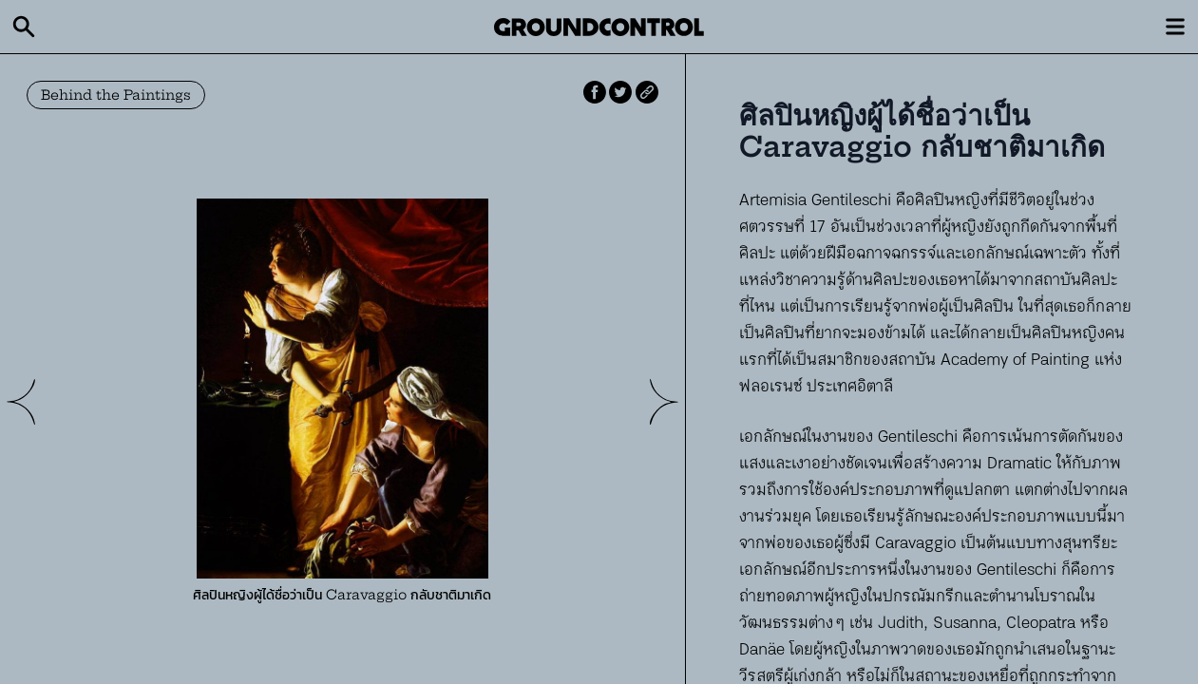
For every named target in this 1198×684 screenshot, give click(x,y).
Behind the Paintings (116, 95)
